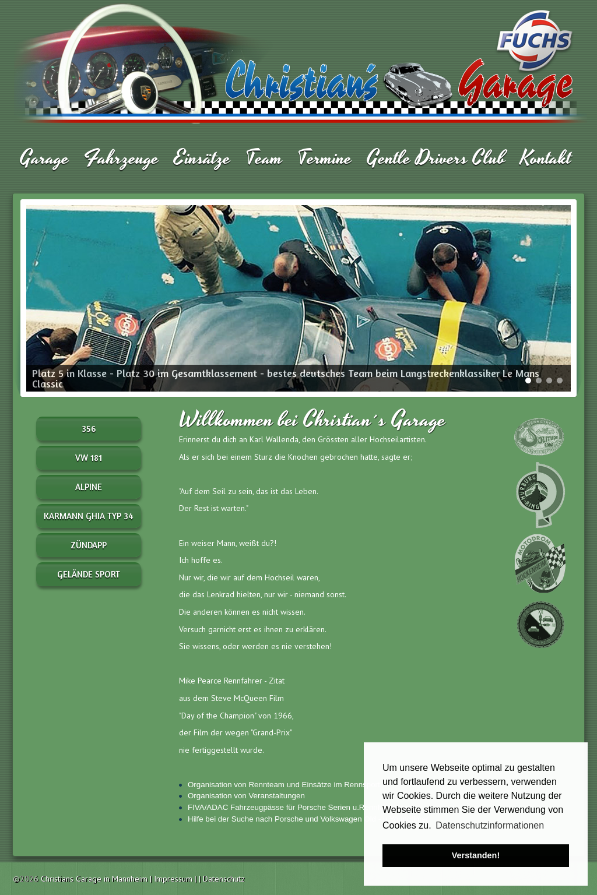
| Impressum (172, 878)
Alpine (88, 486)
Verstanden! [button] (476, 855)
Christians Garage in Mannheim (94, 878)
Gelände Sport (88, 574)
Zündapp (89, 545)
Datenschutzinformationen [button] (490, 825)
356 (89, 428)
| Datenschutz (222, 878)
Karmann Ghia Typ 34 (89, 516)
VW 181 (88, 457)
